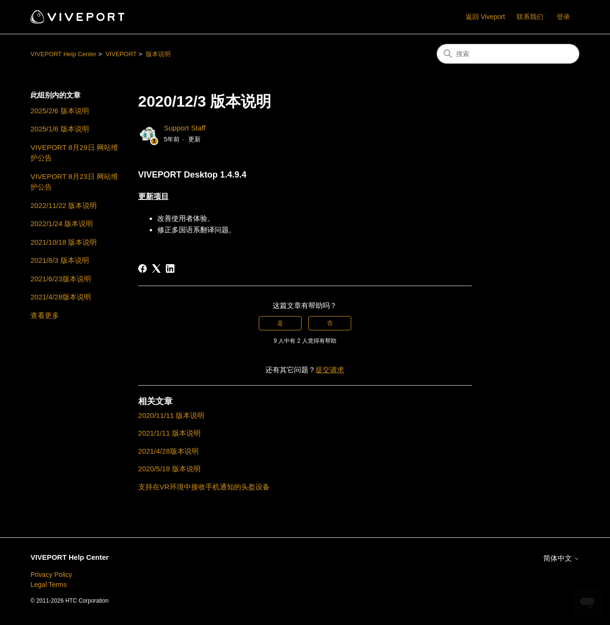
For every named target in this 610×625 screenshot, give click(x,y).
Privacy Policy (51, 574)
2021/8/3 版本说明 (59, 260)
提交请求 (329, 370)
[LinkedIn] (170, 268)
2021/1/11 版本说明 (169, 433)
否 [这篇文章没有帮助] (330, 323)
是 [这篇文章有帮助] (280, 323)
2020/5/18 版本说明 (169, 469)
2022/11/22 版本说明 (63, 205)
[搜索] (508, 53)
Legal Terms (48, 584)
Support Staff (184, 128)
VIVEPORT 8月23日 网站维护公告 (74, 181)
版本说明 (158, 54)
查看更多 (44, 315)
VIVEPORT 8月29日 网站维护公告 (74, 152)
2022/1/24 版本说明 (61, 223)
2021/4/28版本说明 (60, 297)
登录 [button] (563, 16)
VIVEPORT (121, 54)
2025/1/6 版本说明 (59, 129)
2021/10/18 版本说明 (63, 242)
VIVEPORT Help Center (63, 54)
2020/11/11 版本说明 (171, 415)
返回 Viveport (485, 16)
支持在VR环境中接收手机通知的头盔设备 (204, 487)
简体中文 (561, 558)
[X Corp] (156, 268)
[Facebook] (142, 268)
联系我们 (530, 16)
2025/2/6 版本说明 (59, 111)
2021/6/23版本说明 (60, 279)
